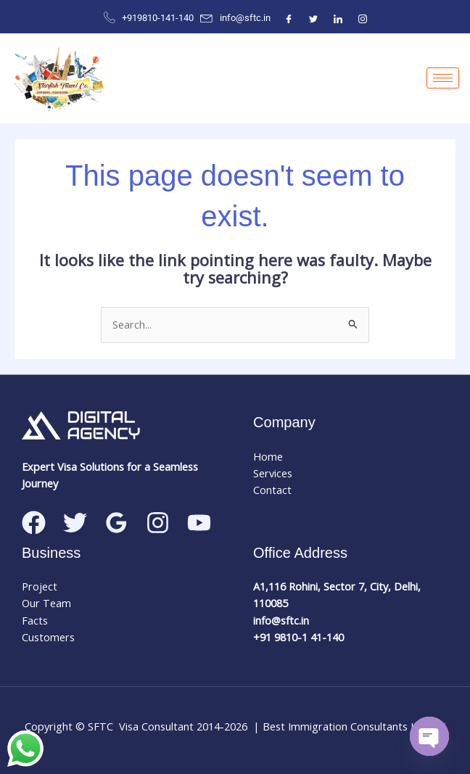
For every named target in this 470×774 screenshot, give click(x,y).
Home (268, 456)
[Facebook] (289, 18)
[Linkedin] (199, 523)
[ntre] (338, 18)
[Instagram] (363, 18)
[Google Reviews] (116, 523)
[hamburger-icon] (442, 77)
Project (39, 586)
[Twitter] (313, 18)
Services (272, 473)
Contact (272, 489)
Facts (35, 620)
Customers (48, 637)
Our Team (46, 603)
